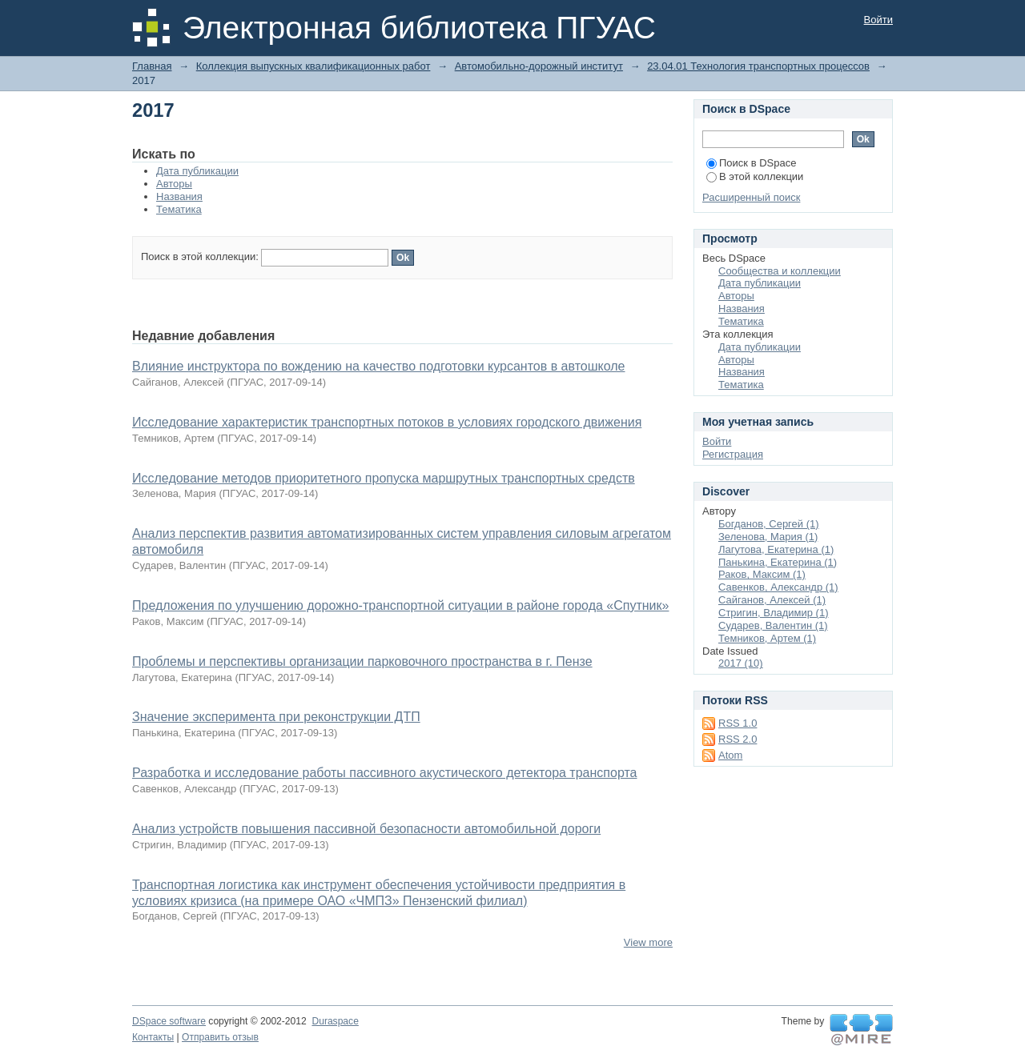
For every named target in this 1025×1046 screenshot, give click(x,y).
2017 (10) (740, 663)
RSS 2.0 (737, 739)
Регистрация (732, 454)
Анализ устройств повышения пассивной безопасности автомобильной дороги (366, 829)
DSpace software (169, 1021)
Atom (730, 755)
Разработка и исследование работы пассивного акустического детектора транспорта (384, 772)
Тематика (179, 209)
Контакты (153, 1037)
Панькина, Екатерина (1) (777, 562)
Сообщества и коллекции (779, 271)
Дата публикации (197, 171)
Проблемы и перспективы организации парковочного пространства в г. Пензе (362, 661)
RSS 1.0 (737, 723)
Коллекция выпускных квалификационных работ (313, 66)
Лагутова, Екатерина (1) (776, 549)
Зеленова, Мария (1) (768, 537)
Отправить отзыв (220, 1037)
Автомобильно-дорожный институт (539, 66)
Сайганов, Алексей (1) (772, 600)
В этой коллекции (754, 176)
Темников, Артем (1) (767, 638)
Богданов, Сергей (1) (768, 524)
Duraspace (335, 1021)
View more (648, 942)
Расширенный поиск (751, 197)
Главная (151, 66)
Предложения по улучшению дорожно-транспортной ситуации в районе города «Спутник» (400, 605)
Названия (179, 196)
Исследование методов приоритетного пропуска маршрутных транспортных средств (383, 478)
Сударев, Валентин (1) (773, 625)
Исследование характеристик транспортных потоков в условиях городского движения (386, 422)
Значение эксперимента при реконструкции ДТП (276, 716)
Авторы (174, 184)
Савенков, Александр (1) (778, 587)
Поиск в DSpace (751, 163)
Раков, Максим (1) (762, 574)
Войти (878, 20)
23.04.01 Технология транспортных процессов (758, 66)
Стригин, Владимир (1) (773, 613)
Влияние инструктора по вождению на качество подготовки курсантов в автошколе (378, 366)
